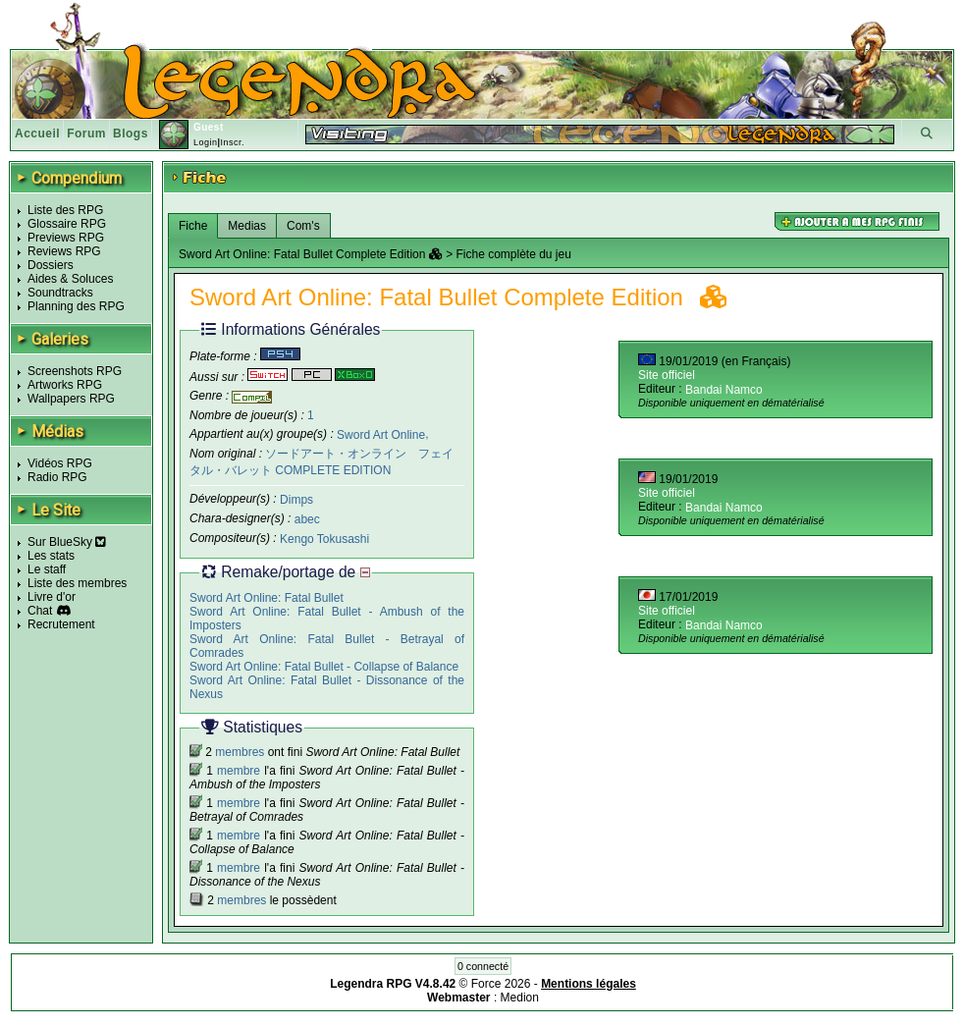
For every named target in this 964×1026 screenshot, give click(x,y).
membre (238, 771)
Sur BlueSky (66, 542)
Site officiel (666, 375)
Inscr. (232, 142)
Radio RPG (57, 477)
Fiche (193, 226)
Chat (39, 611)
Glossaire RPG (66, 224)
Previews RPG (65, 237)
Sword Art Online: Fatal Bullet (266, 598)
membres (239, 752)
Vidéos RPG (59, 463)
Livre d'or (51, 597)
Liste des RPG (65, 210)
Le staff (46, 569)
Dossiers (50, 265)
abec (307, 519)
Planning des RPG (76, 306)
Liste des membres (77, 583)
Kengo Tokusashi (324, 539)
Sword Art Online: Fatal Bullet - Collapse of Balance (323, 667)
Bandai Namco (724, 390)
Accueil (37, 133)
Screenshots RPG (74, 371)
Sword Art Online (381, 434)
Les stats (51, 556)
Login (205, 142)
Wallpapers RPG (71, 398)
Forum (86, 133)
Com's (303, 226)
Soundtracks (60, 292)
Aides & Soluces (70, 279)
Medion (520, 997)
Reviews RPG (64, 251)
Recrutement (61, 624)
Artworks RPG (64, 385)
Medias (247, 226)
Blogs (130, 133)
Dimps (296, 500)
